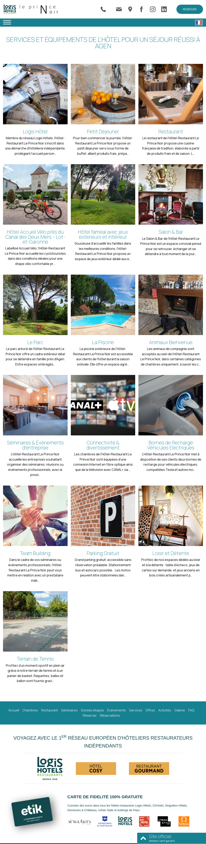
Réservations (110, 715)
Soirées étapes (92, 710)
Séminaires (69, 710)
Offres (150, 710)
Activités (164, 710)
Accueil (13, 710)
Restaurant (49, 710)
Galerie (179, 710)
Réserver (190, 9)
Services (135, 710)
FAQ (191, 710)
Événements (116, 710)
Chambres (30, 710)
